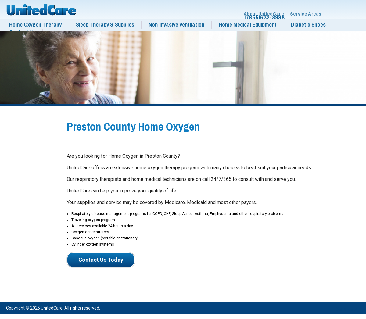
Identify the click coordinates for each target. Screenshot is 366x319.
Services (346, 309)
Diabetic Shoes (308, 25)
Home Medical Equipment (248, 25)
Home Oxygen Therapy (35, 25)
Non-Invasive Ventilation (176, 25)
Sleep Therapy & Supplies (105, 25)
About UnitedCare (264, 14)
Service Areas (305, 14)
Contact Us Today (100, 259)
